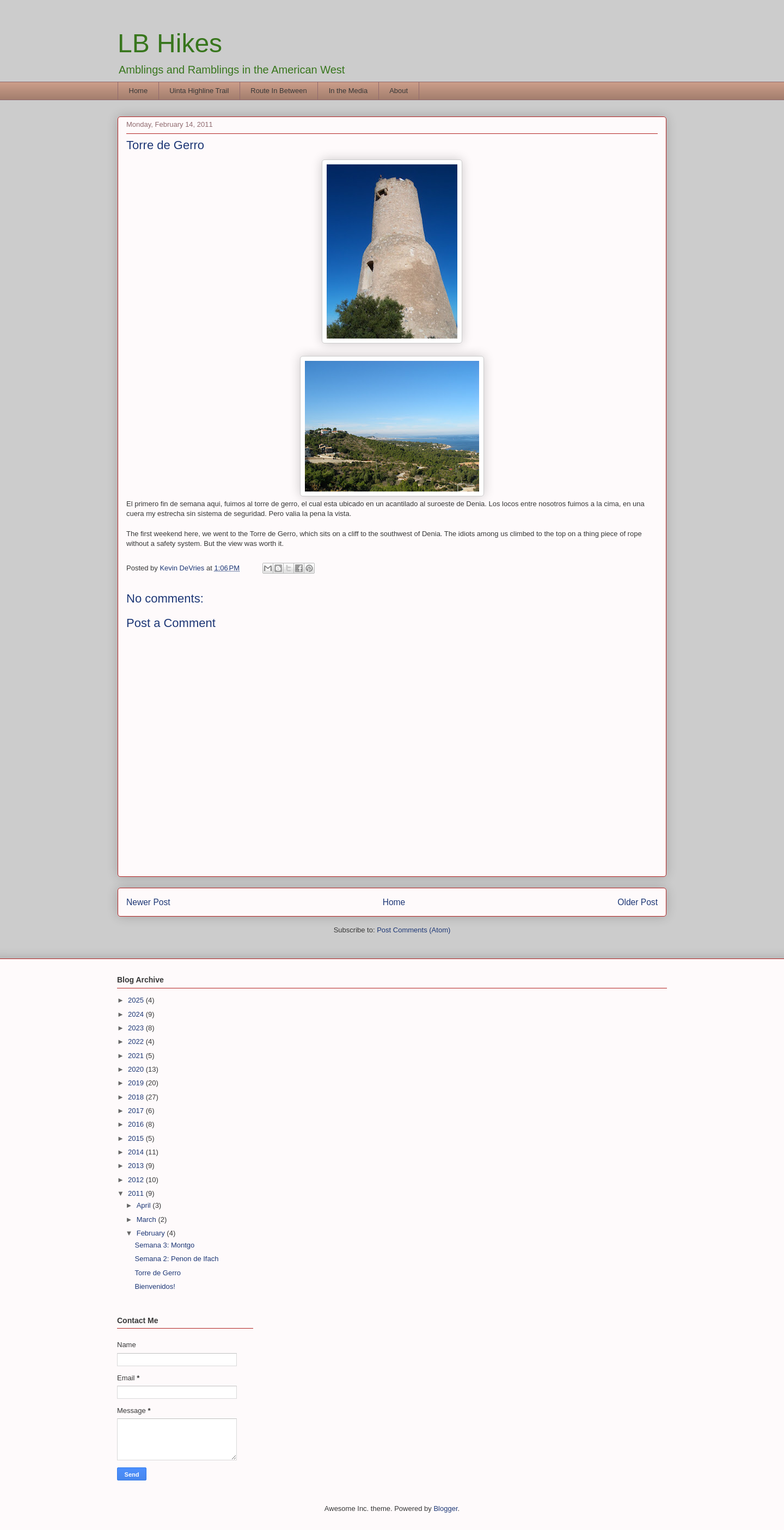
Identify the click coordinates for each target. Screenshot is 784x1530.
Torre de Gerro (157, 1273)
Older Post (637, 902)
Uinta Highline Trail (199, 91)
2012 (137, 1180)
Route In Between (278, 91)
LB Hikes (170, 43)
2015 (137, 1138)
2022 (137, 1041)
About (398, 91)
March (147, 1219)
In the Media (348, 91)
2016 (137, 1124)
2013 (137, 1166)
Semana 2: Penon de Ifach (176, 1259)
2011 (137, 1193)
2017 (137, 1111)
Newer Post (148, 902)
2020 (137, 1069)
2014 (137, 1152)
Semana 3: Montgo (164, 1245)
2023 (137, 1028)
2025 (137, 1000)
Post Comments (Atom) (413, 930)
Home (138, 91)
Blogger (445, 1508)
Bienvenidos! (154, 1286)
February (152, 1233)
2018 (137, 1097)
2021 (137, 1056)
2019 (137, 1083)
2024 (137, 1014)
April (145, 1205)
